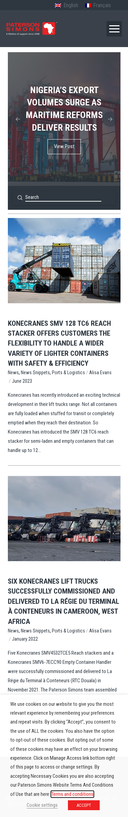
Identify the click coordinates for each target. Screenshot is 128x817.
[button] (114, 29)
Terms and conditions (72, 794)
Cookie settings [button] (42, 805)
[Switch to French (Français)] (98, 6)
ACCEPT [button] (83, 805)
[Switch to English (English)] (66, 6)
